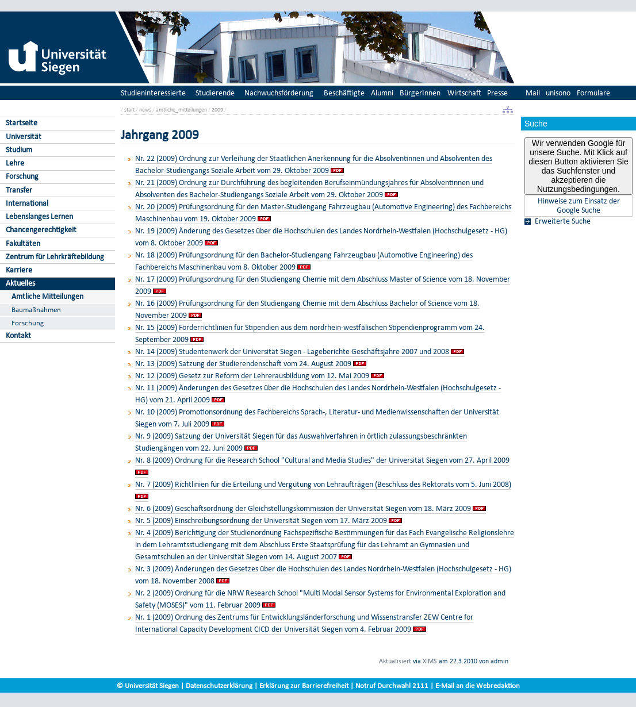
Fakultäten (23, 243)
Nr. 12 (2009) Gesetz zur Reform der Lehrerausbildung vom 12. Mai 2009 (252, 376)
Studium (19, 150)
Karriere (19, 270)
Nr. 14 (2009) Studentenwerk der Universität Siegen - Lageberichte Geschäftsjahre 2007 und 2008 (292, 351)
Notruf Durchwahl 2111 (391, 685)
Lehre (15, 163)
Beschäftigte (344, 93)
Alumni (382, 93)
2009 (217, 109)
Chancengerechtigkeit (41, 230)
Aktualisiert (395, 661)
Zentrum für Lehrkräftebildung (55, 257)
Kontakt (18, 335)
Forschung (22, 176)
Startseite (21, 123)
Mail (533, 93)
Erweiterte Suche (563, 221)
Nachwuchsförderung (278, 93)
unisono (558, 93)
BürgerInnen (420, 93)
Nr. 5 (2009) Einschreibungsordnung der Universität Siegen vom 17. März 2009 (261, 520)
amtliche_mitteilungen (181, 109)
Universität (23, 136)
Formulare (593, 93)
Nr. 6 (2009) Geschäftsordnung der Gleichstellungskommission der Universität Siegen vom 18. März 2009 (303, 508)
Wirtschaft (464, 93)
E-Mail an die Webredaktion (477, 685)
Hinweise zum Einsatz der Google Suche (579, 206)
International (27, 203)
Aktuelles (20, 283)
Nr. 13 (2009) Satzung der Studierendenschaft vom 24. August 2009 (243, 363)
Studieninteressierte (153, 93)
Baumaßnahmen (36, 309)
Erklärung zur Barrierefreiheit (303, 685)
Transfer (19, 190)
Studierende (215, 93)
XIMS (430, 661)
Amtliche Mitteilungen (47, 296)
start (129, 109)
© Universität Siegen (148, 685)
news (145, 109)
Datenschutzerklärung (219, 685)
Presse (497, 93)
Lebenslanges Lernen (39, 216)
